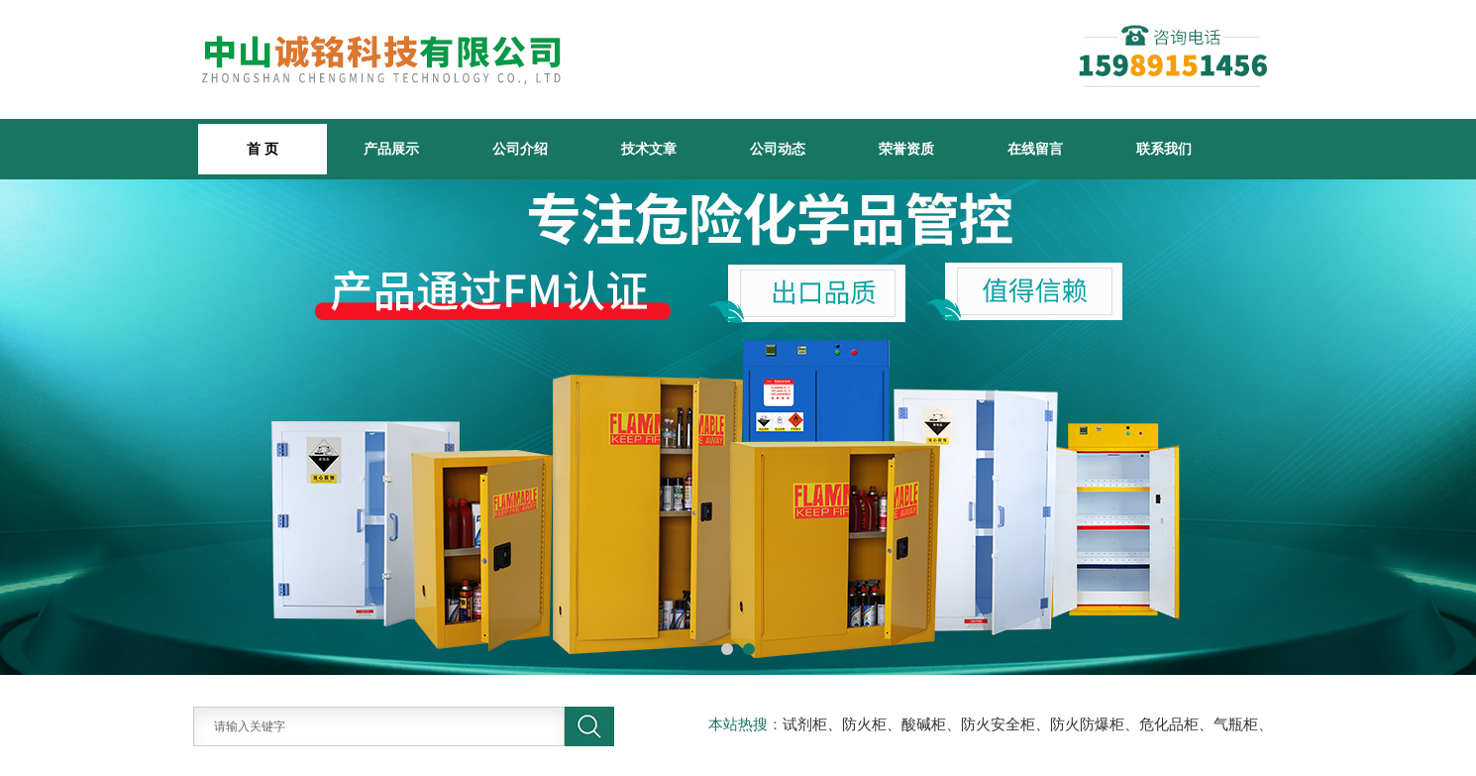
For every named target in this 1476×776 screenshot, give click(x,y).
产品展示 (391, 149)
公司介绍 (520, 149)
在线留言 (1035, 149)
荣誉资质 (906, 149)
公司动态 (777, 149)
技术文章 (649, 149)
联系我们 (1164, 149)
